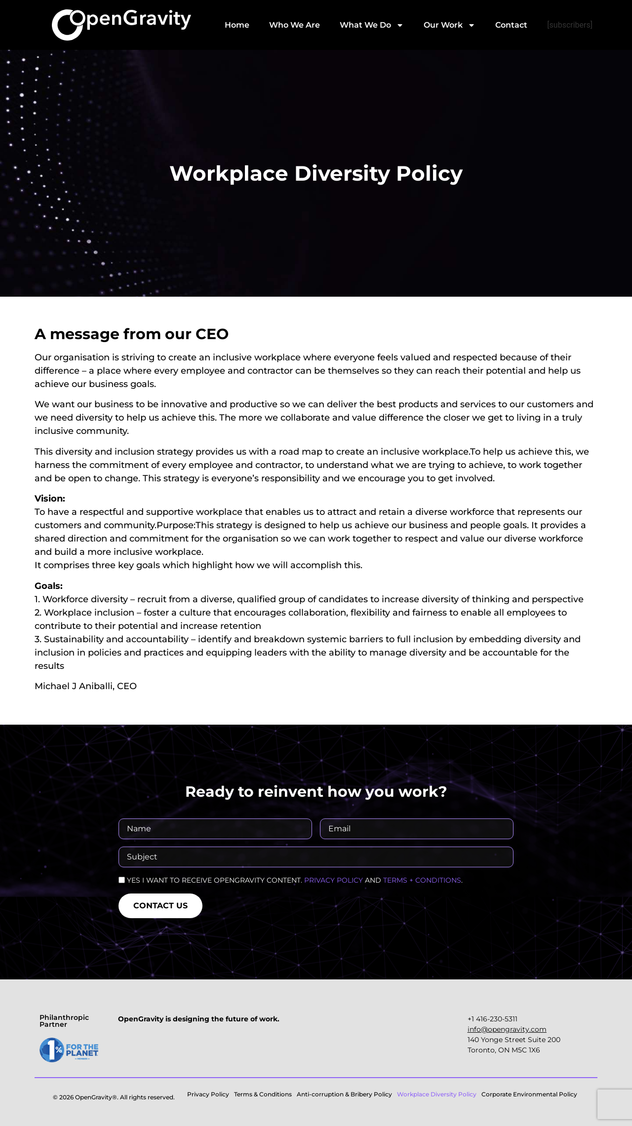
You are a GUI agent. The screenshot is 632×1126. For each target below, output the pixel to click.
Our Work (449, 25)
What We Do (372, 25)
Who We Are (294, 25)
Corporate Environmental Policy (529, 1094)
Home (237, 25)
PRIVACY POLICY (333, 880)
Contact (511, 25)
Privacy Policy (208, 1094)
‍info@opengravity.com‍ (507, 1029)
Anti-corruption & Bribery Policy (344, 1094)
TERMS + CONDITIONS (422, 880)
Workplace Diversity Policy (436, 1094)
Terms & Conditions (263, 1094)
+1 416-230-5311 (492, 1018)
